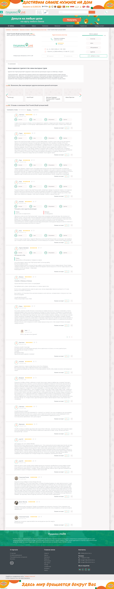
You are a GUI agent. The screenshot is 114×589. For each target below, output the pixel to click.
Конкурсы (46, 568)
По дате (29, 109)
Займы (46, 570)
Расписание (47, 561)
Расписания (70, 26)
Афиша (34, 26)
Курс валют (47, 563)
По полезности (22, 109)
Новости (23, 26)
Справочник (83, 26)
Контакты (12, 559)
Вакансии (57, 26)
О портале (13, 553)
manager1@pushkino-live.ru (87, 560)
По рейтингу (35, 109)
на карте (72, 51)
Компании (45, 26)
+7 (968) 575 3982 (85, 558)
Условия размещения (16, 555)
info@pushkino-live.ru (86, 553)
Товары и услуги (99, 26)
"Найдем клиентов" (29, 576)
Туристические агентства (59, 35)
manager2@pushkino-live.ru (87, 562)
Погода (46, 564)
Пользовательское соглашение (18, 557)
